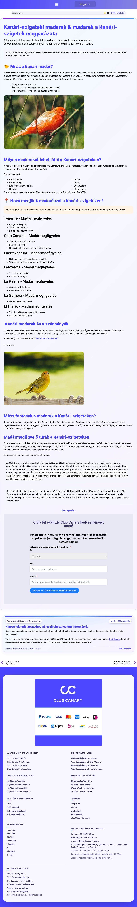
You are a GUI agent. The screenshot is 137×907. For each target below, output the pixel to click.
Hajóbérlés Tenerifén (16, 781)
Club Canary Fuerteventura (19, 769)
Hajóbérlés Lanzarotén (17, 788)
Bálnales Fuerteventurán (81, 792)
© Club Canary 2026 (16, 874)
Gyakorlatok (76, 811)
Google (10, 855)
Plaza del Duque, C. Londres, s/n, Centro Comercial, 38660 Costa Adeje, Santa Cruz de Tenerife (99, 846)
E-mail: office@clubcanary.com (85, 841)
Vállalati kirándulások (16, 811)
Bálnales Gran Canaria (80, 785)
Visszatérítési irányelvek (18, 892)
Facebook (11, 841)
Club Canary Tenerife (16, 758)
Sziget (85, 4)
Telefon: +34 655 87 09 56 (82, 834)
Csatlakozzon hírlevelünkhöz (20, 881)
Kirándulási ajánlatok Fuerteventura (86, 769)
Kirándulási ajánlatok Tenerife (84, 758)
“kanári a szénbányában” (47, 338)
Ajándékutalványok (15, 814)
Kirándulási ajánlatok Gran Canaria (86, 762)
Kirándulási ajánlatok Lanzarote (84, 765)
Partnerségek (77, 814)
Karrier (74, 807)
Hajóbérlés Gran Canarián (18, 785)
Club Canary (114, 639)
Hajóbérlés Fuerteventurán (19, 792)
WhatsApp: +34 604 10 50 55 (84, 837)
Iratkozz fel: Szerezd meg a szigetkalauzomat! (54, 590)
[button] (56, 4)
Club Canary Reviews (80, 818)
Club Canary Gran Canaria (18, 762)
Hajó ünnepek (13, 807)
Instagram (11, 830)
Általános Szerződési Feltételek (21, 884)
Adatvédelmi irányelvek (17, 888)
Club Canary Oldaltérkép (18, 877)
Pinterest (11, 851)
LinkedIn (11, 844)
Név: (32, 563)
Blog (9, 804)
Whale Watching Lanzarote (82, 788)
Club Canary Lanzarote (17, 765)
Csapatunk (75, 804)
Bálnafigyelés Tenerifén (81, 781)
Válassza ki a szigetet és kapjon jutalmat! (49, 547)
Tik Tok (10, 837)
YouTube (11, 833)
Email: (33, 576)
